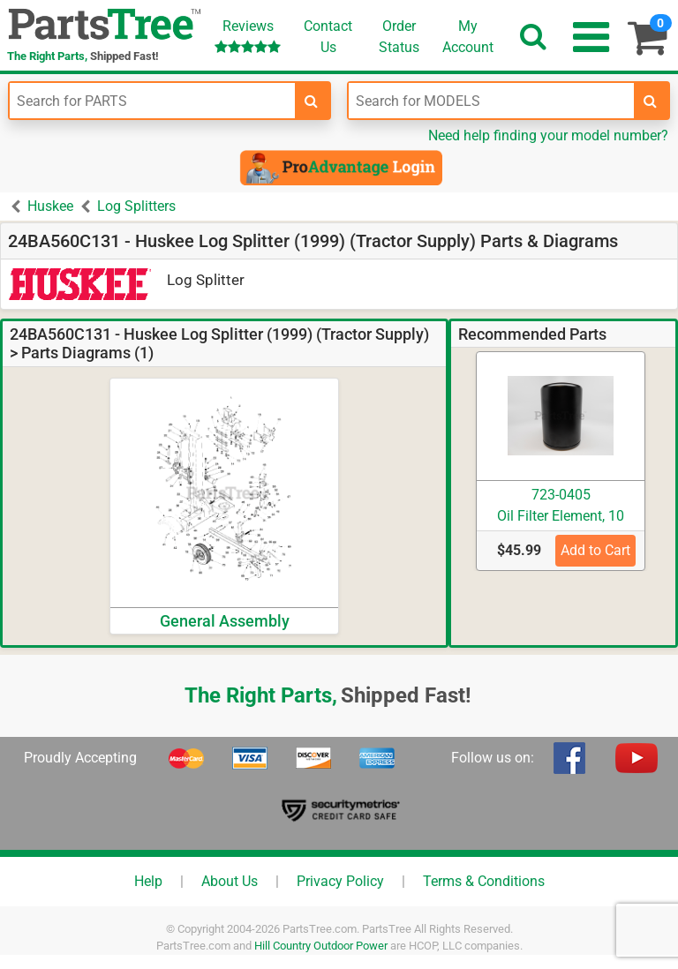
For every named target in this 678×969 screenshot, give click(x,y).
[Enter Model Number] (491, 100)
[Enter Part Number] (152, 100)
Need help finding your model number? (548, 135)
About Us (229, 881)
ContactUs (328, 37)
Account (467, 36)
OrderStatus (399, 37)
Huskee (50, 206)
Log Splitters (136, 206)
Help (148, 881)
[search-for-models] (650, 100)
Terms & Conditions (484, 881)
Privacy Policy (340, 881)
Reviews (248, 36)
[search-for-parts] (311, 100)
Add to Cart (595, 550)
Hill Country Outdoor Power (321, 945)
